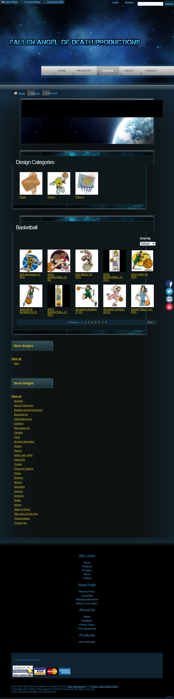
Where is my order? (87, 603)
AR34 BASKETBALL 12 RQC (57, 312)
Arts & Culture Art (23, 405)
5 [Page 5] (95, 322)
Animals (18, 401)
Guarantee (87, 595)
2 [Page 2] (85, 322)
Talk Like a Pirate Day (26, 513)
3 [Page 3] (88, 322)
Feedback (87, 620)
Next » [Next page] (151, 322)
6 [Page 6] (99, 322)
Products (84, 70)
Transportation (22, 518)
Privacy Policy (87, 624)
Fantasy (18, 432)
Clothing (18, 423)
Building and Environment (28, 410)
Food (17, 437)
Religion (18, 477)
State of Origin (22, 509)
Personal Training (24, 468)
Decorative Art (22, 428)
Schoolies (19, 486)
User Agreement (87, 628)
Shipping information (87, 599)
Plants (17, 473)
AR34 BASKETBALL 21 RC (57, 277)
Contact (151, 70)
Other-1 (79, 197)
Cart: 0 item (11, 2)
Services (19, 495)
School (18, 482)
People (18, 464)
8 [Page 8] (106, 322)
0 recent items (32, 2)
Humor (51, 197)
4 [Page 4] (92, 322)
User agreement (76, 686)
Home (62, 70)
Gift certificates (87, 642)
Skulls (17, 500)
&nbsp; (31, 183)
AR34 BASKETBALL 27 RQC (113, 277)
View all (16, 358)
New (16, 363)
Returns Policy (87, 591)
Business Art (21, 414)
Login (115, 2)
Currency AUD (55, 2)
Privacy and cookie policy (105, 686)
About (129, 70)
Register (129, 2)
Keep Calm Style (23, 455)
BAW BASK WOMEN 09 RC (28, 310)
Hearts (17, 446)
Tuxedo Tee (20, 522)
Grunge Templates (24, 441)
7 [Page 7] (102, 322)
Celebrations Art (23, 419)
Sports (17, 504)
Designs (108, 70)
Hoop (23, 197)
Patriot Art (19, 459)
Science (18, 491)
